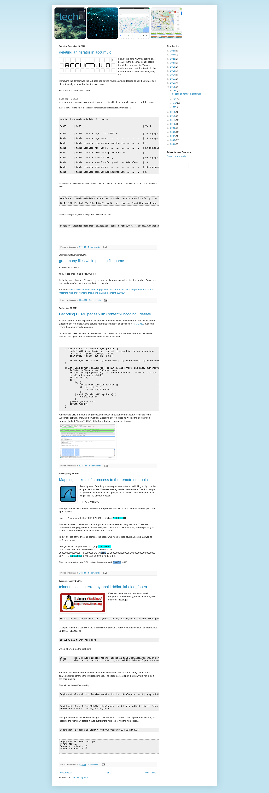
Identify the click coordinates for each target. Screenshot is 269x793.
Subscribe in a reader (177, 156)
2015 (173, 83)
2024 (173, 55)
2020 (173, 63)
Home (108, 773)
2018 (173, 71)
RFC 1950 (138, 323)
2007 (173, 136)
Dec (175, 90)
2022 (173, 59)
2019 (173, 67)
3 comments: (93, 764)
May (175, 103)
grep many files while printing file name (91, 261)
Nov (175, 99)
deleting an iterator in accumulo (85, 52)
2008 (173, 132)
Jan (175, 107)
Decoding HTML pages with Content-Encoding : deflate (105, 314)
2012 (173, 116)
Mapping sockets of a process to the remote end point (104, 480)
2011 (173, 120)
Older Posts (150, 773)
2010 (173, 124)
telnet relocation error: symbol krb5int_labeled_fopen (103, 587)
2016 (173, 79)
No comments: (94, 247)
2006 (173, 140)
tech (68, 16)
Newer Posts (66, 773)
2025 (173, 51)
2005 (173, 144)
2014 (173, 87)
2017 (173, 75)
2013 (173, 112)
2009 (173, 128)
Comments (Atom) (80, 778)
